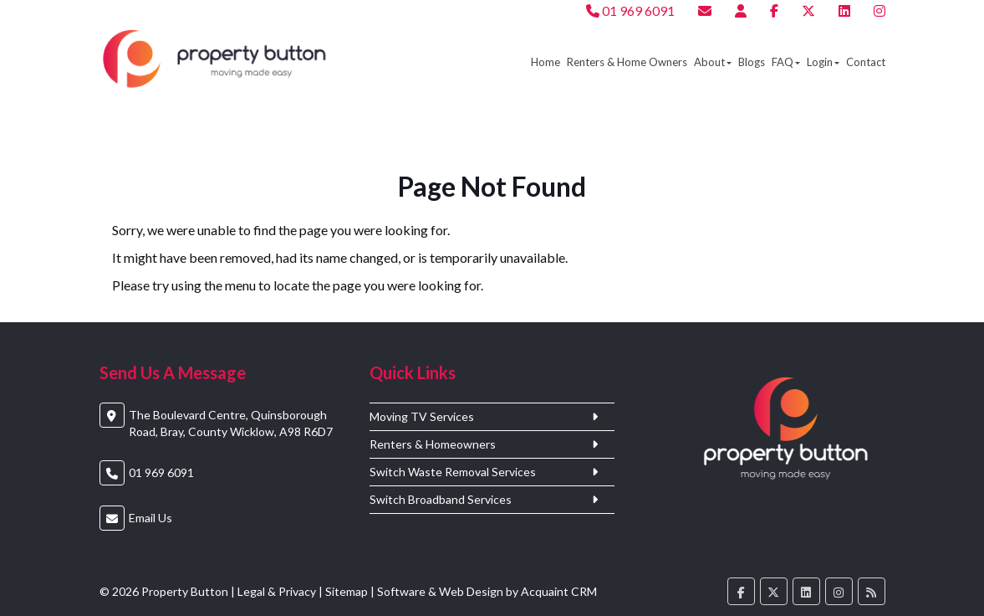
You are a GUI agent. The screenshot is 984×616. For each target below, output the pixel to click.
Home (545, 62)
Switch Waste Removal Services (453, 472)
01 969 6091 (630, 10)
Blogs (751, 62)
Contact (865, 62)
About (713, 62)
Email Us (150, 518)
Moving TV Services (422, 417)
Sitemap (346, 591)
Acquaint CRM (559, 591)
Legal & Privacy (276, 591)
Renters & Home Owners (627, 62)
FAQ (786, 62)
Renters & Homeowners (433, 444)
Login (823, 62)
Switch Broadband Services (441, 500)
